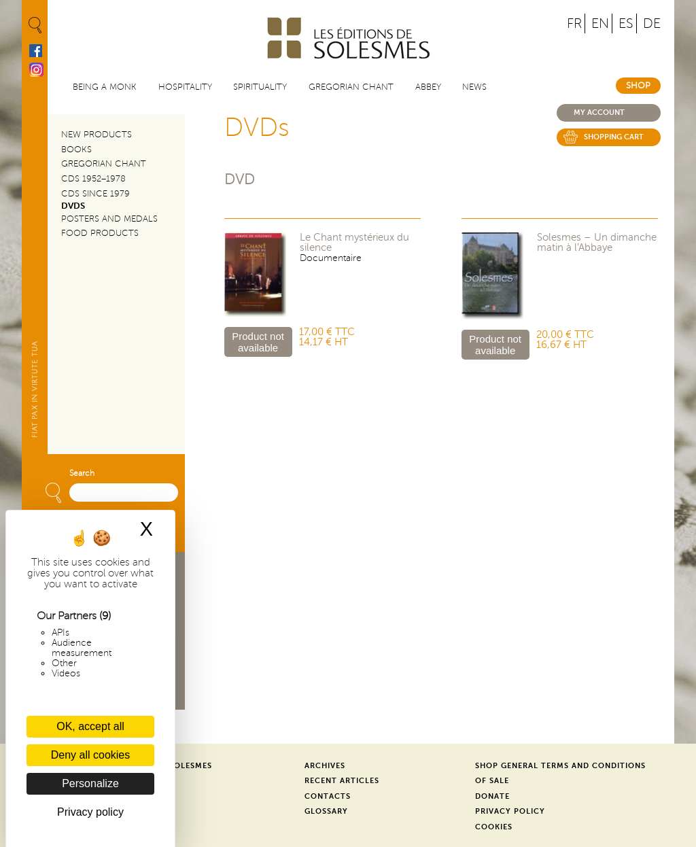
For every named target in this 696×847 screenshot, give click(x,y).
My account (599, 112)
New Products (96, 134)
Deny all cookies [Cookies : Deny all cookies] (90, 755)
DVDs (73, 206)
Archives (324, 766)
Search (81, 473)
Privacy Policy (510, 811)
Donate (492, 796)
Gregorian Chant (351, 87)
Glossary (326, 811)
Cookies (493, 827)
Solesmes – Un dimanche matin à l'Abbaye (597, 242)
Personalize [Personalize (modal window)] (90, 783)
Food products (100, 233)
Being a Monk (105, 87)
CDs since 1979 (95, 193)
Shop (638, 85)
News (474, 87)
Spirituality (260, 87)
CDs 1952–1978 (93, 179)
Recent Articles (341, 780)
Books (76, 149)
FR (574, 23)
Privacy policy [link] (90, 812)
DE (652, 23)
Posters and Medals (109, 219)
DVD (239, 180)
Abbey (428, 87)
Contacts (327, 796)
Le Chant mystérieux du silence (354, 242)
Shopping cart (614, 137)
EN (600, 23)
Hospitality (185, 87)
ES (626, 23)
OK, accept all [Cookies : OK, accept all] (90, 726)
